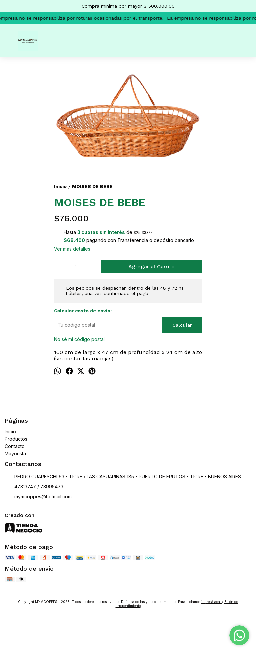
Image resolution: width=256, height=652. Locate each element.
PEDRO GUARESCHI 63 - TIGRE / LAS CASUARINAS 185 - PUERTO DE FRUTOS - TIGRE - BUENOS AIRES (123, 477)
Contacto (15, 446)
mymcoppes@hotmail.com (38, 497)
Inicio (10, 431)
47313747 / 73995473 (34, 487)
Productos (16, 439)
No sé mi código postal (79, 339)
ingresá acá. (211, 602)
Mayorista (15, 453)
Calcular (182, 325)
